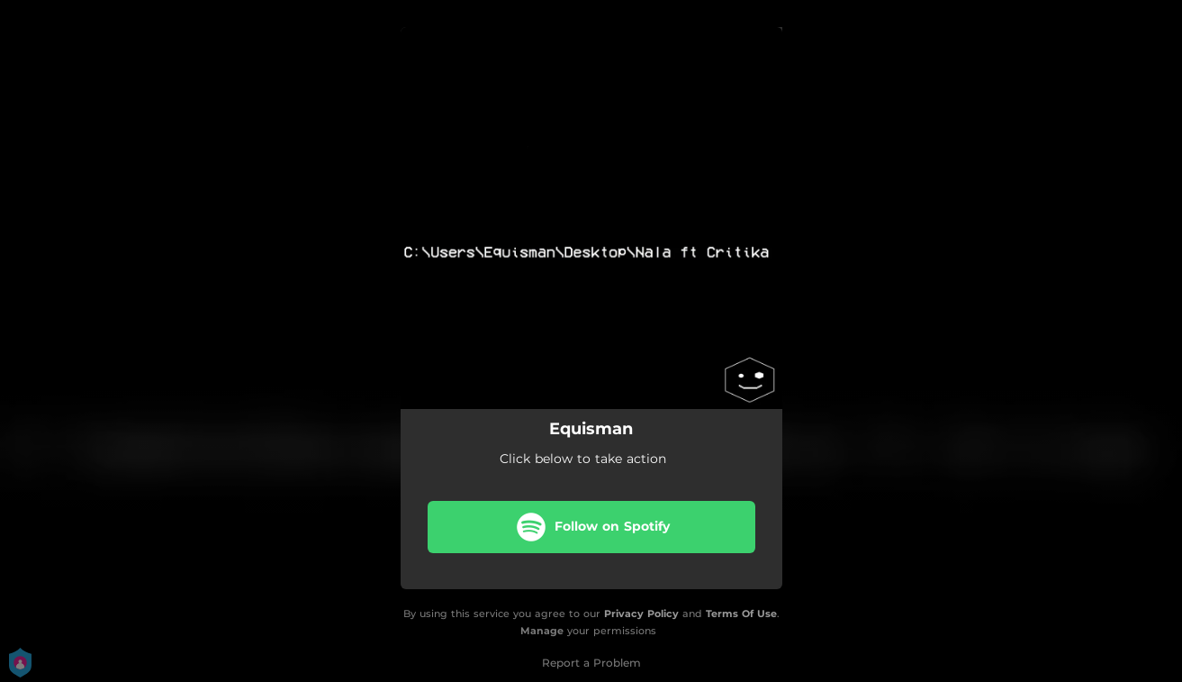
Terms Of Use (741, 613)
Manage (542, 630)
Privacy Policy (641, 613)
